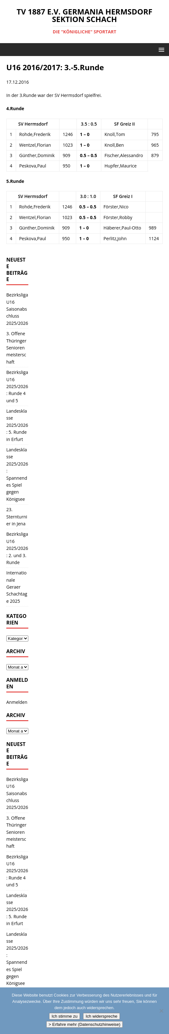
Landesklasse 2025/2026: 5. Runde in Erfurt (17, 425)
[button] (160, 49)
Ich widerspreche (101, 1016)
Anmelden (16, 702)
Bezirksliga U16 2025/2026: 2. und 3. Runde (17, 548)
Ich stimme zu (64, 1016)
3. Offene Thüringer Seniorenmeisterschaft (16, 348)
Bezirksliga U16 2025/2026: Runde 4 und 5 (17, 386)
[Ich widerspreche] (161, 1011)
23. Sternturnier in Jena (16, 516)
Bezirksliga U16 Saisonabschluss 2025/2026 (17, 309)
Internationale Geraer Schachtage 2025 (16, 587)
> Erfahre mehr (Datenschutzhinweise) (85, 1024)
